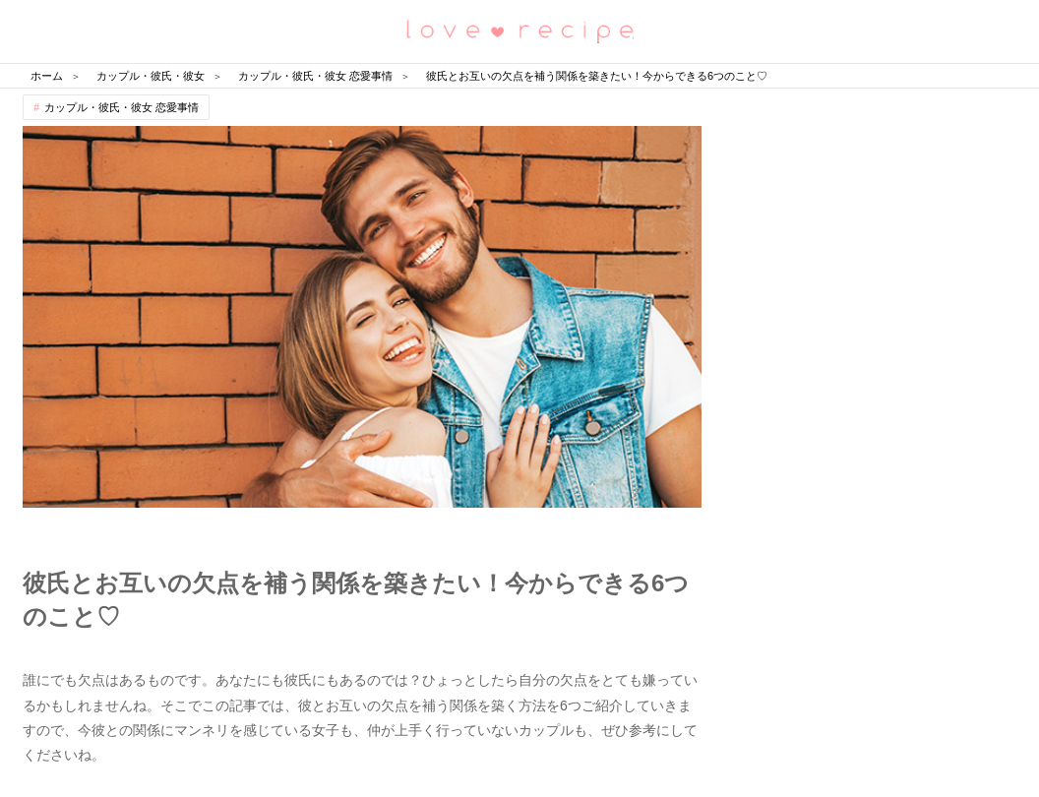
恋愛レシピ (519, 30)
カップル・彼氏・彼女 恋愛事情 (121, 107)
